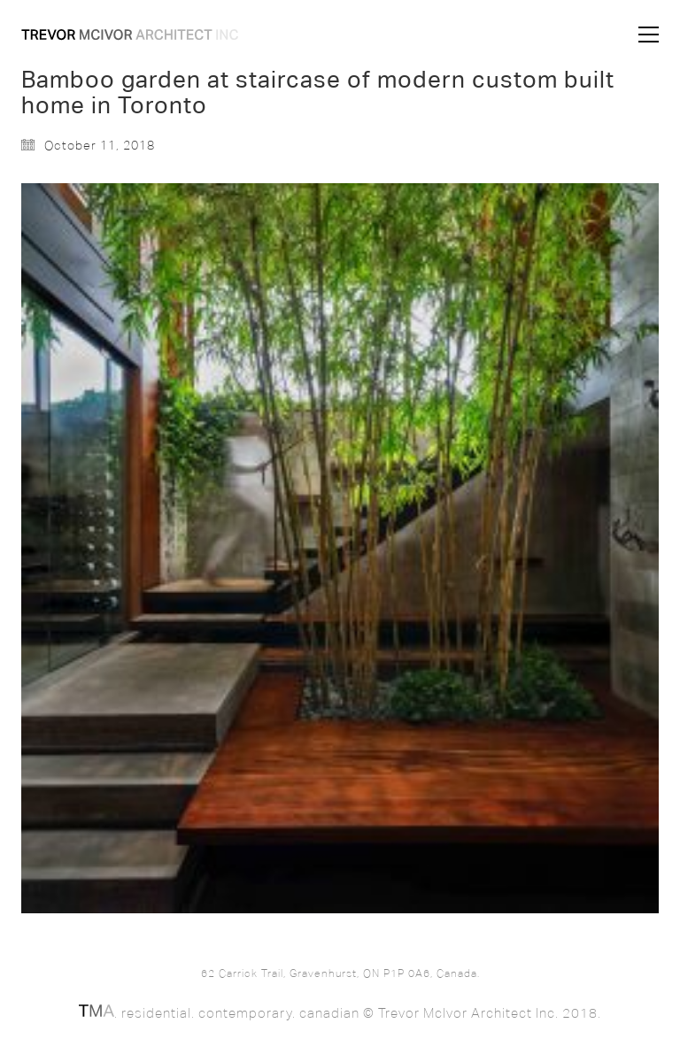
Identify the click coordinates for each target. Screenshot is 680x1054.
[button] (648, 34)
